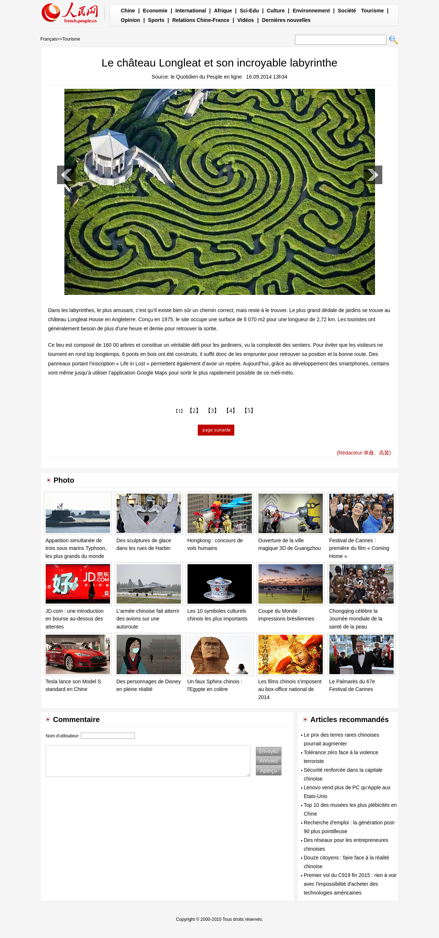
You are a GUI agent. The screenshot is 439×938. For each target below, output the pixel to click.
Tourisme (372, 11)
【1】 (179, 411)
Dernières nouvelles (286, 20)
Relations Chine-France (200, 20)
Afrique (223, 11)
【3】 (212, 410)
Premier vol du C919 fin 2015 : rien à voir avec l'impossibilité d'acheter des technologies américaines (350, 884)
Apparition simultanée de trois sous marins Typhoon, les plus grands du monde (76, 548)
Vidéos (245, 20)
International (190, 11)
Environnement (311, 11)
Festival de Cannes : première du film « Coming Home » (359, 548)
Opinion (130, 20)
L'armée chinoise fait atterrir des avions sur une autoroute (148, 619)
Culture (276, 11)
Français (49, 39)
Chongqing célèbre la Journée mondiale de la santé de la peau (356, 619)
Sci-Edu (249, 11)
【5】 (249, 410)
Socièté (347, 11)
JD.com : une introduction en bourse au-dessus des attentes (75, 619)
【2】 (194, 410)
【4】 (230, 410)
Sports (156, 20)
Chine (128, 11)
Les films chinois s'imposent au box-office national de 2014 (290, 689)
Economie (155, 11)
